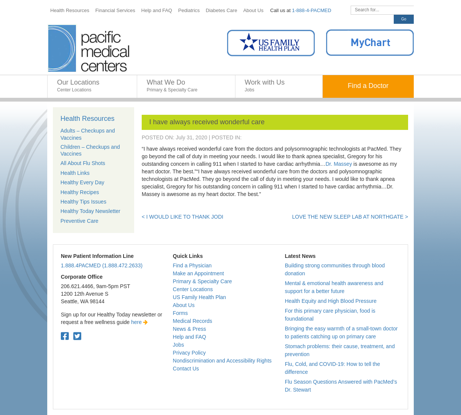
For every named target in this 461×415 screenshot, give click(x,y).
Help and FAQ (189, 337)
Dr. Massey (338, 164)
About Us (184, 305)
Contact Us (186, 369)
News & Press (189, 329)
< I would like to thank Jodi (182, 217)
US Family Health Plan (199, 297)
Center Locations (193, 289)
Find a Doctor (368, 85)
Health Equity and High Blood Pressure (331, 301)
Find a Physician (192, 265)
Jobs (178, 345)
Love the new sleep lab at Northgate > (350, 217)
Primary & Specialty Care (202, 281)
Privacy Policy (189, 353)
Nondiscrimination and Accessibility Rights (222, 361)
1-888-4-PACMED (311, 10)
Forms (180, 313)
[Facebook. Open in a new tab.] (65, 336)
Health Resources (87, 118)
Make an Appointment (198, 273)
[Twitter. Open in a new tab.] (77, 336)
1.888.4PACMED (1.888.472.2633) (101, 265)
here (139, 322)
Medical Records (192, 321)
